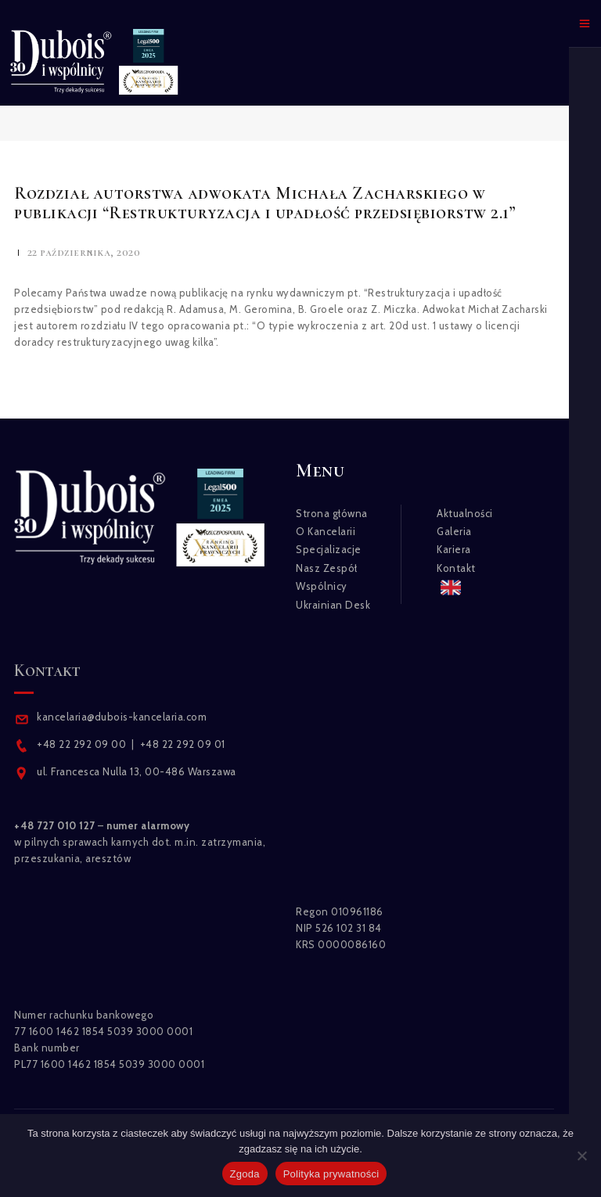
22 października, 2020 (84, 252)
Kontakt (456, 568)
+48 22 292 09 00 (81, 744)
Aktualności (465, 513)
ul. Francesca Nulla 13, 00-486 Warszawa (136, 771)
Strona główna (332, 513)
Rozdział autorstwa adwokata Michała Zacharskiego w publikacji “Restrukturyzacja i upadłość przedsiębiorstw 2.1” (265, 202)
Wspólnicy (321, 586)
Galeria (454, 531)
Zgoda (245, 1174)
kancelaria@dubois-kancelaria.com (120, 716)
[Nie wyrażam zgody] (581, 1155)
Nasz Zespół (327, 568)
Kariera (454, 549)
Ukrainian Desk (333, 604)
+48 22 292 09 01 (182, 744)
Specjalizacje (329, 549)
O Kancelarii (325, 531)
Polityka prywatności (331, 1174)
